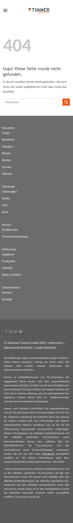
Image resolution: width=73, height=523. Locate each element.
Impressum (55, 343)
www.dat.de (48, 453)
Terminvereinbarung (15, 236)
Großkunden (10, 230)
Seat (5, 205)
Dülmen (7, 173)
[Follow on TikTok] (15, 332)
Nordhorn (8, 139)
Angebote (8, 254)
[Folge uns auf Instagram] (11, 332)
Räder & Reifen (11, 275)
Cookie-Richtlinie (45, 347)
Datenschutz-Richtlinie (18, 347)
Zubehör (7, 268)
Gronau (6, 167)
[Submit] (66, 102)
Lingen (6, 133)
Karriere (7, 292)
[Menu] (5, 10)
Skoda (6, 198)
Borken (6, 160)
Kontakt (7, 299)
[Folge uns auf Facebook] (6, 332)
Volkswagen (9, 191)
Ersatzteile (8, 261)
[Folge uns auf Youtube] (20, 332)
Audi (5, 212)
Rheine (6, 153)
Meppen (7, 146)
